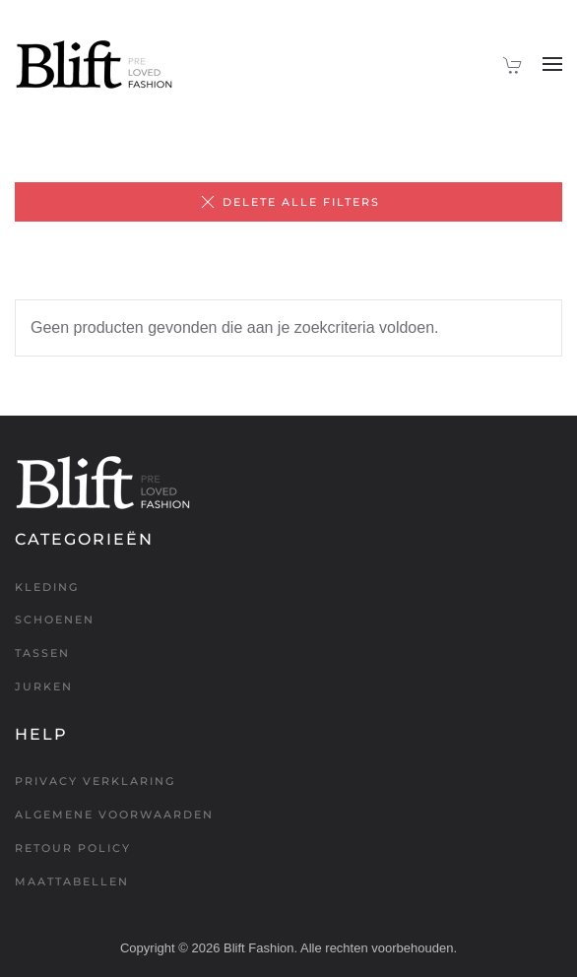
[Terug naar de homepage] (94, 64)
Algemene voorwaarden (114, 814)
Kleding (47, 587)
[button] (552, 64)
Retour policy (73, 848)
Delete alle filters (289, 202)
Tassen (42, 653)
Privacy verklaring (95, 781)
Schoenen (55, 619)
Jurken (44, 686)
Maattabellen (72, 881)
